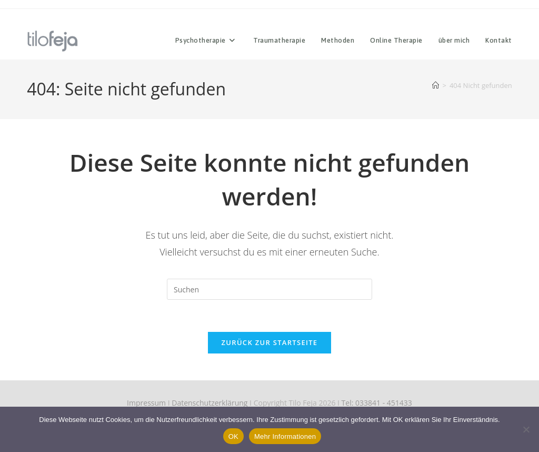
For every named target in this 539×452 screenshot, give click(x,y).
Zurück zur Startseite (270, 342)
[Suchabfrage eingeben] (269, 289)
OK (233, 436)
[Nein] (526, 429)
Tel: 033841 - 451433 (377, 403)
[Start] (435, 85)
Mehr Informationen (285, 436)
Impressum (146, 403)
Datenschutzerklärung (209, 403)
